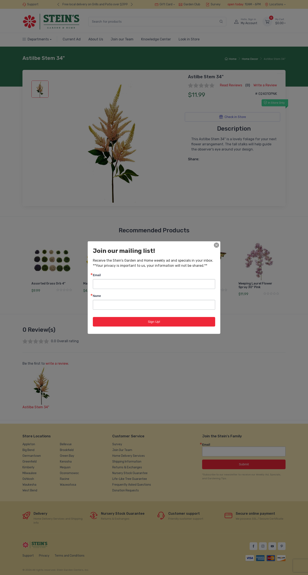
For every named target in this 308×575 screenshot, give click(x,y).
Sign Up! (154, 321)
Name (97, 295)
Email (97, 275)
